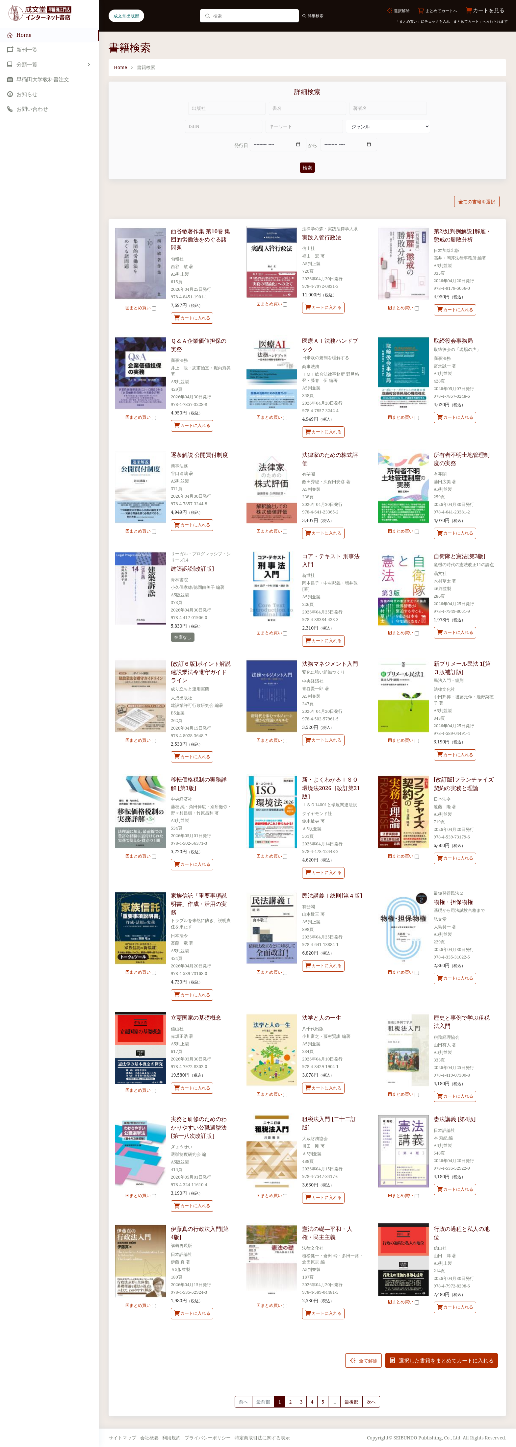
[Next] (371, 1402)
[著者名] (388, 108)
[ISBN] (223, 126)
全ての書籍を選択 (476, 201)
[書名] (307, 108)
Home (120, 67)
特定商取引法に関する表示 (262, 1438)
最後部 (351, 1402)
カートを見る (484, 10)
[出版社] (227, 108)
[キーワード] (304, 126)
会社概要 (149, 1438)
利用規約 (171, 1438)
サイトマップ (122, 1438)
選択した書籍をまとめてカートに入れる (441, 1360)
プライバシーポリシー (208, 1438)
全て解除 (363, 1360)
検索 (307, 167)
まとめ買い (140, 308)
